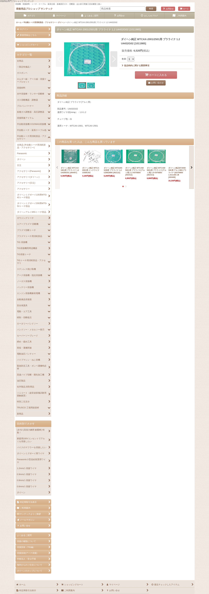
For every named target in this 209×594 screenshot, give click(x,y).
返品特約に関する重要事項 (135, 65)
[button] (59, 59)
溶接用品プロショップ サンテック (34, 8)
